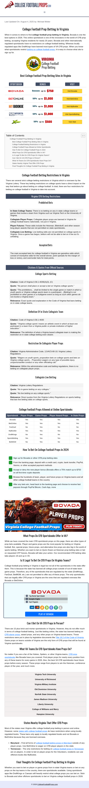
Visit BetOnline (72, 99)
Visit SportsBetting (72, 114)
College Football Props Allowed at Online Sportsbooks (31, 147)
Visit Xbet (72, 122)
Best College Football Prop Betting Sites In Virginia (30, 142)
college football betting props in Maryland (54, 743)
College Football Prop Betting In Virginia (25, 139)
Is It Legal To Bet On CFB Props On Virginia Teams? (30, 155)
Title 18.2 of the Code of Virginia (70, 637)
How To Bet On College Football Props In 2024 (28, 150)
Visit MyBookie (72, 106)
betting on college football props (41, 49)
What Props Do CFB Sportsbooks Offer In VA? (28, 152)
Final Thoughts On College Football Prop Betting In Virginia (33, 166)
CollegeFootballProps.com (47, 784)
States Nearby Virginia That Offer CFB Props (28, 163)
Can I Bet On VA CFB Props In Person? (26, 158)
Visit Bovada (72, 91)
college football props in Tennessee (68, 749)
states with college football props (33, 731)
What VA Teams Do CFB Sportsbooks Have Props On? (31, 161)
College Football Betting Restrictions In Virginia (29, 144)
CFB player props (12, 634)
